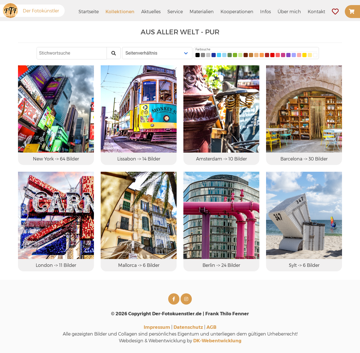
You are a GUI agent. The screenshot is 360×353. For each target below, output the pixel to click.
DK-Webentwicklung (217, 340)
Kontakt (316, 11)
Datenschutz (188, 327)
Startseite (88, 11)
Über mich (289, 11)
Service (175, 11)
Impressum (157, 327)
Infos (265, 11)
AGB (211, 327)
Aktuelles (151, 11)
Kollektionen (119, 11)
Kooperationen (236, 11)
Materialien (202, 11)
